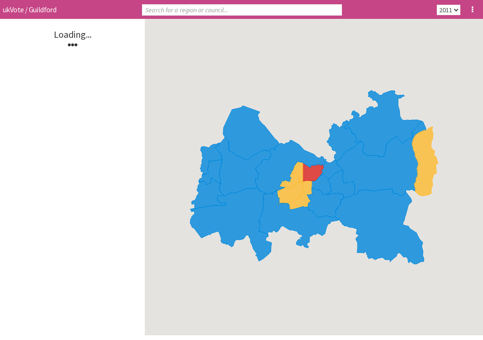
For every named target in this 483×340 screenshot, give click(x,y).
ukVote (13, 9)
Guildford (43, 9)
